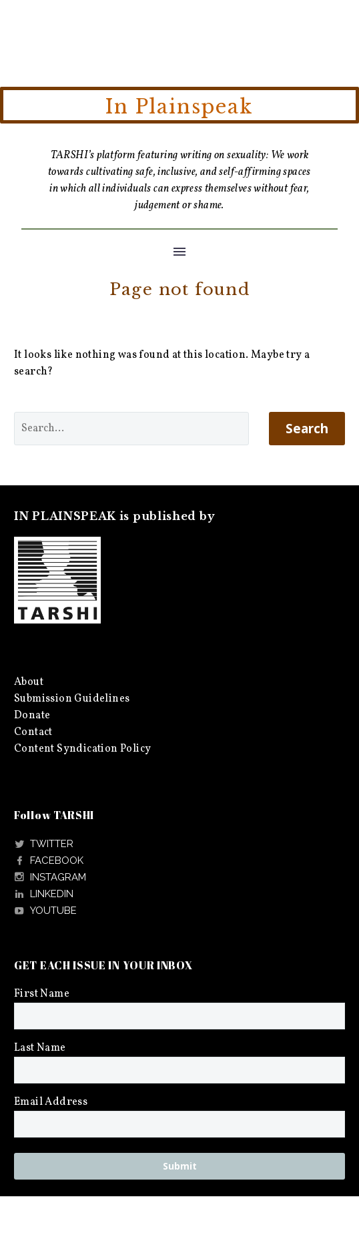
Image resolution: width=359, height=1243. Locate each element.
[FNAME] (179, 1016)
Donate (32, 715)
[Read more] (43, 844)
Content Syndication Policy (82, 749)
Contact (33, 732)
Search (307, 428)
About (28, 682)
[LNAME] (179, 1070)
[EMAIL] (179, 1124)
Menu (179, 252)
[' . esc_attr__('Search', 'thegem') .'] (131, 428)
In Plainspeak (179, 107)
